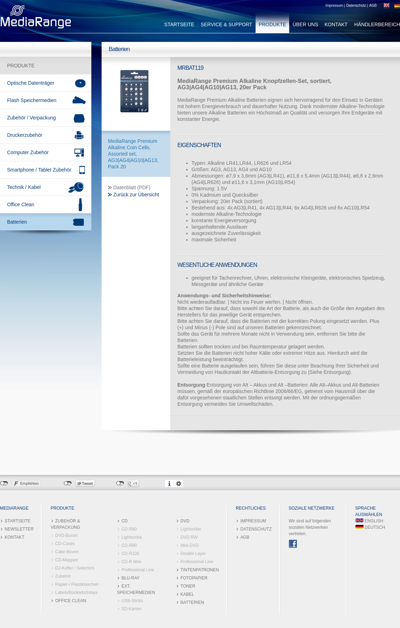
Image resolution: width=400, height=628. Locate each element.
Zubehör (63, 576)
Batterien (17, 222)
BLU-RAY (130, 578)
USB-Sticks (132, 600)
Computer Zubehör (28, 152)
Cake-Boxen (67, 551)
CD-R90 (129, 545)
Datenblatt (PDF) (131, 187)
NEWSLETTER (19, 529)
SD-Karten (131, 608)
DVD (185, 520)
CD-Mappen (66, 559)
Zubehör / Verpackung (31, 117)
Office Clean (20, 204)
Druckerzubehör (24, 135)
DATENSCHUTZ (256, 529)
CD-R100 (130, 553)
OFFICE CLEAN (70, 600)
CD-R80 (129, 529)
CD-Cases (65, 543)
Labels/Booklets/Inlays (76, 592)
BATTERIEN (192, 602)
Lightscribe (131, 537)
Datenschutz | (357, 5)
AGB (373, 5)
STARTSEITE (179, 24)
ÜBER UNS (305, 24)
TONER (188, 586)
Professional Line (137, 569)
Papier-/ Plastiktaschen (77, 584)
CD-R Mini (131, 561)
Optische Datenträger (30, 83)
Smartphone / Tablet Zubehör (39, 170)
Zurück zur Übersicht (136, 194)
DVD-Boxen (66, 535)
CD (124, 520)
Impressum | (335, 5)
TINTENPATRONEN (200, 569)
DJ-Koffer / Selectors (74, 568)
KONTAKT (336, 24)
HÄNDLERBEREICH (377, 24)
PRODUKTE (272, 24)
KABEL (187, 594)
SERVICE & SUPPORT (226, 24)
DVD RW (189, 537)
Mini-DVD (190, 545)
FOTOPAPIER (194, 578)
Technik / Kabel (24, 187)
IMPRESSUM (253, 520)
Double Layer (193, 553)
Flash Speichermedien (31, 100)
